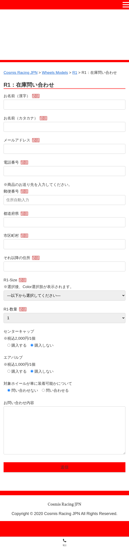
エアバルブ (14, 370)
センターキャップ (20, 342)
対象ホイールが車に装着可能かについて (40, 397)
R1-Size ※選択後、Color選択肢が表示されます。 (64, 296)
